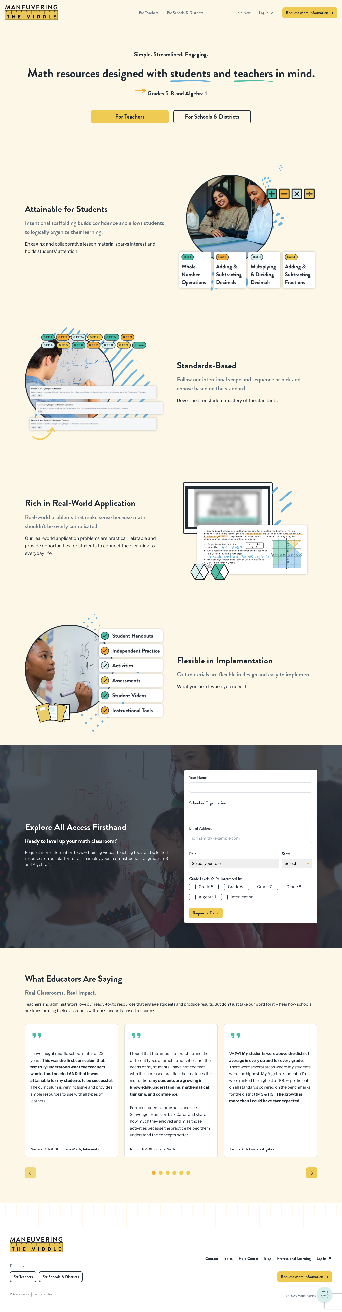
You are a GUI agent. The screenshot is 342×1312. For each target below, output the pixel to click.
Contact (211, 1258)
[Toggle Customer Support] (324, 1294)
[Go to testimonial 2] (161, 1173)
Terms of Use (42, 1294)
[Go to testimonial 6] (188, 1173)
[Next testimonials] (311, 1172)
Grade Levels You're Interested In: (215, 879)
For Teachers (130, 116)
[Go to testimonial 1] (154, 1173)
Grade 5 (206, 886)
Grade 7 (264, 886)
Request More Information (310, 13)
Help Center (248, 1258)
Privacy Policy (20, 1294)
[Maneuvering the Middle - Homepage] (71, 13)
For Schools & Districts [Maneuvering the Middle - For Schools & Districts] (185, 13)
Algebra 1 (207, 897)
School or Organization (207, 803)
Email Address (200, 828)
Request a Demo (206, 913)
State (286, 854)
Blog (267, 1258)
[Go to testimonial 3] (168, 1173)
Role (192, 854)
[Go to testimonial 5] (181, 1173)
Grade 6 (235, 886)
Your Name (198, 777)
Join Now (243, 13)
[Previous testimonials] (30, 1172)
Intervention (242, 897)
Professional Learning (294, 1258)
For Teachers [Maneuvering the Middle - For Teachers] (148, 13)
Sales (228, 1258)
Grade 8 (293, 886)
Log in (266, 13)
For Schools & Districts (212, 116)
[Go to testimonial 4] (174, 1173)
